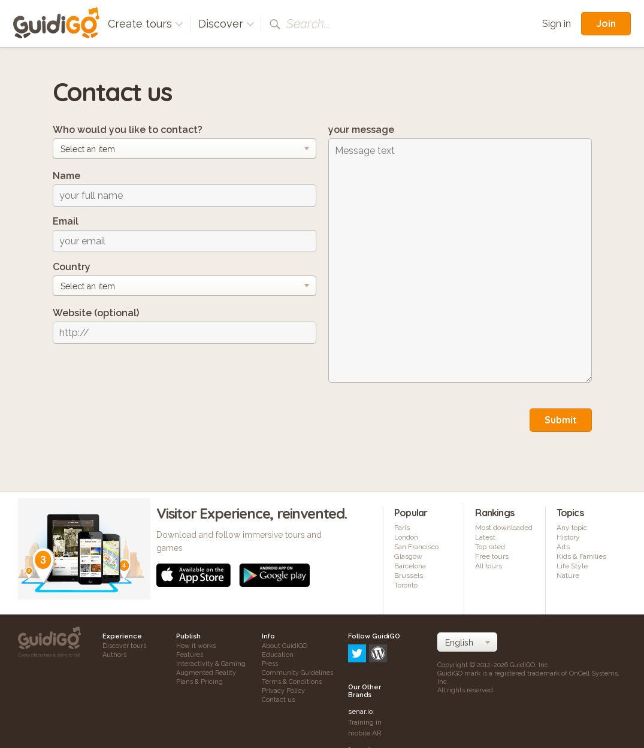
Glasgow (408, 556)
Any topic (572, 527)
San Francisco (416, 547)
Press (270, 664)
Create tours (145, 23)
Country (71, 266)
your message (361, 129)
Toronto (406, 585)
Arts (563, 547)
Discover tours (124, 646)
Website (96, 313)
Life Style (572, 566)
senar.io (360, 660)
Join (606, 23)
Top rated (490, 547)
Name (66, 175)
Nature (568, 575)
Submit (561, 420)
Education (278, 655)
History (568, 537)
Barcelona (410, 566)
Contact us (278, 700)
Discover (226, 23)
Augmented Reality (206, 673)
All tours (488, 566)
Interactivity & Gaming (211, 664)
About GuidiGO (284, 646)
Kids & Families (581, 556)
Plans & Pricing (199, 682)
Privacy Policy (283, 691)
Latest (485, 537)
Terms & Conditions (292, 682)
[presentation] (144, 376)
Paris (402, 527)
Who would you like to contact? (127, 129)
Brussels (408, 575)
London (406, 537)
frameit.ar (363, 698)
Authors (114, 655)
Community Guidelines (297, 673)
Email (65, 221)
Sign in (556, 23)
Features (189, 655)
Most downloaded (504, 527)
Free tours (492, 556)
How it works (196, 646)
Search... (307, 24)
